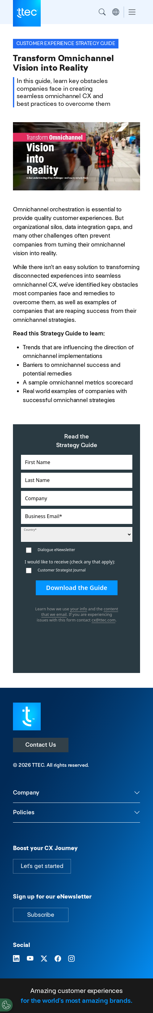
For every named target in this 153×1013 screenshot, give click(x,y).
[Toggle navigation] (132, 12)
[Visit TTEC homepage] (27, 716)
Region (115, 12)
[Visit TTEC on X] (44, 959)
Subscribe (40, 915)
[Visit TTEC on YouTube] (30, 959)
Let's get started (42, 866)
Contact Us (40, 745)
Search (102, 12)
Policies (24, 812)
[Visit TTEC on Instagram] (71, 959)
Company (26, 792)
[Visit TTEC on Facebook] (58, 959)
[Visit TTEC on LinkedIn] (16, 959)
